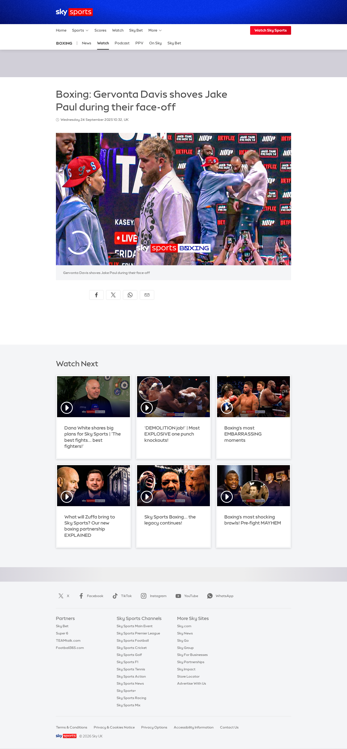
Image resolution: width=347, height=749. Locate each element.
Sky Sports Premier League (138, 633)
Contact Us (229, 727)
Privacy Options (154, 727)
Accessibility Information (194, 727)
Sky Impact (186, 669)
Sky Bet (136, 30)
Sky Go (183, 640)
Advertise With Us (191, 683)
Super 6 (62, 633)
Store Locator (188, 676)
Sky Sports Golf (129, 654)
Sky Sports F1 (127, 662)
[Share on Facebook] (96, 295)
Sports (80, 30)
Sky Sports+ (126, 690)
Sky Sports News (130, 683)
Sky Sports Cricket (132, 647)
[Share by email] (147, 295)
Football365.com (70, 647)
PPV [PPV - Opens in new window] (139, 43)
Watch (118, 30)
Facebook (89, 596)
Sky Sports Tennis (131, 669)
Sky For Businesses (192, 654)
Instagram (153, 596)
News (86, 43)
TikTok (121, 596)
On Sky (155, 43)
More (155, 30)
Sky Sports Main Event (135, 626)
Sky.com (184, 626)
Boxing (64, 43)
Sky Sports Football (133, 640)
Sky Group (185, 647)
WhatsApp (219, 596)
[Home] (74, 12)
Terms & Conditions (71, 727)
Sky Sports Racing (131, 698)
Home (61, 30)
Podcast (122, 43)
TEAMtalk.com (68, 640)
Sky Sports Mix (128, 705)
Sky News (185, 633)
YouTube (186, 596)
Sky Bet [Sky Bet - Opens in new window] (174, 43)
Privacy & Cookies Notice (114, 727)
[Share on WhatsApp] (130, 295)
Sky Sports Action (131, 676)
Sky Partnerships (190, 662)
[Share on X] (113, 295)
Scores (100, 30)
